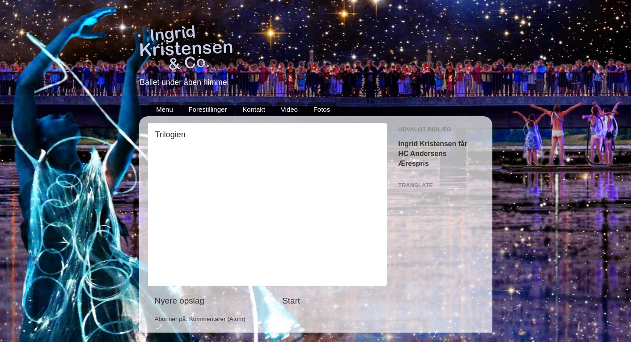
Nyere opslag (179, 300)
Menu (164, 109)
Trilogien (170, 134)
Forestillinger (208, 109)
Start (291, 300)
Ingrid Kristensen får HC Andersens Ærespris (432, 153)
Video (289, 109)
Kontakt (253, 109)
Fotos (321, 109)
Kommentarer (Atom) (217, 319)
